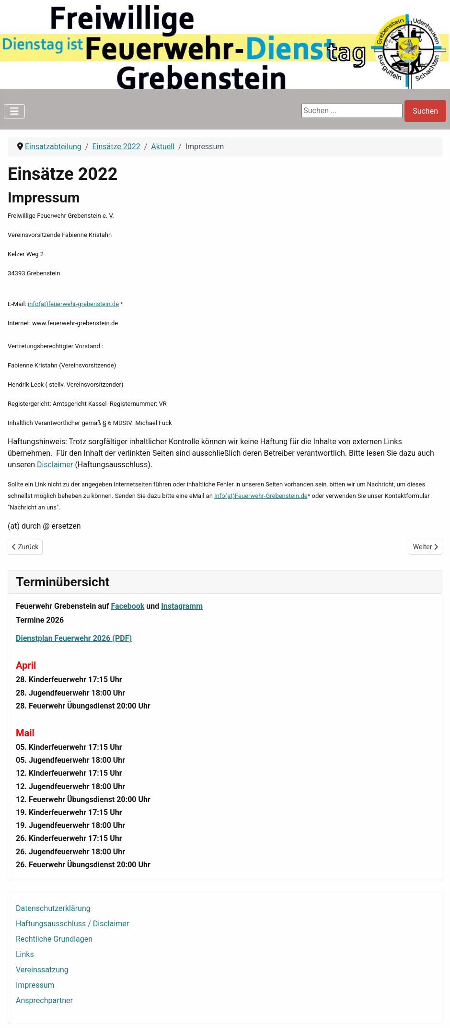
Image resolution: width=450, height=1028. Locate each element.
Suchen (425, 111)
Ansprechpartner (44, 1000)
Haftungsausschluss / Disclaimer (72, 923)
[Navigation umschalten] (14, 111)
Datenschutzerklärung (53, 908)
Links (25, 954)
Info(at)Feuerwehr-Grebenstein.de (261, 495)
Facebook (128, 606)
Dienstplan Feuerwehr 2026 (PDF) (74, 638)
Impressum (35, 985)
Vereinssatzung (42, 969)
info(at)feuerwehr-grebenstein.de (73, 303)
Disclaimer (55, 464)
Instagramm (182, 606)
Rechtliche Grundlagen (54, 939)
